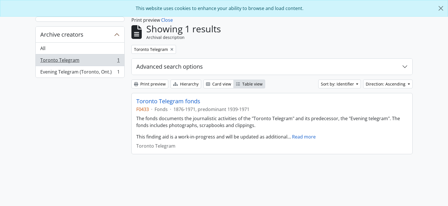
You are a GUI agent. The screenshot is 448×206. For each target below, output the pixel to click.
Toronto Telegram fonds (168, 101)
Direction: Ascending (386, 84)
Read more (304, 137)
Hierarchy (186, 84)
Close (167, 20)
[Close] (441, 8)
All (42, 48)
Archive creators (61, 34)
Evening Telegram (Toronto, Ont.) (80, 73)
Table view (249, 84)
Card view (218, 84)
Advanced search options (169, 66)
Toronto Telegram (80, 61)
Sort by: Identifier (338, 84)
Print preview (150, 84)
